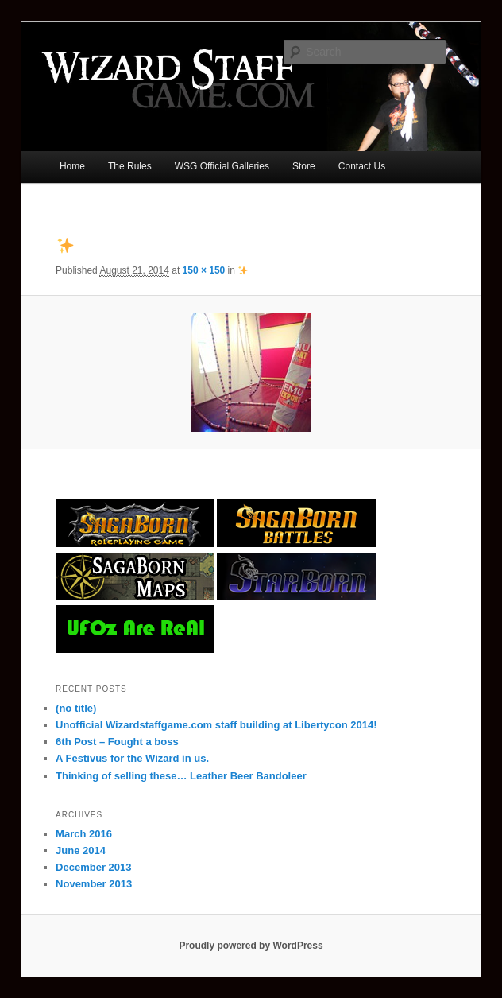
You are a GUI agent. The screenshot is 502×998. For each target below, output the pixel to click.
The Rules (130, 166)
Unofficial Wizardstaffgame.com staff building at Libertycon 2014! (216, 725)
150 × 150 (204, 270)
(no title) (76, 708)
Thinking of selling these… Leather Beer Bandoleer (181, 776)
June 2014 (81, 850)
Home (72, 166)
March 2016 (84, 834)
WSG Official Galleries (222, 166)
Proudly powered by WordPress (250, 945)
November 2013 (94, 884)
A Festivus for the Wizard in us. (132, 758)
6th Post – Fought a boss (117, 742)
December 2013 (93, 867)
